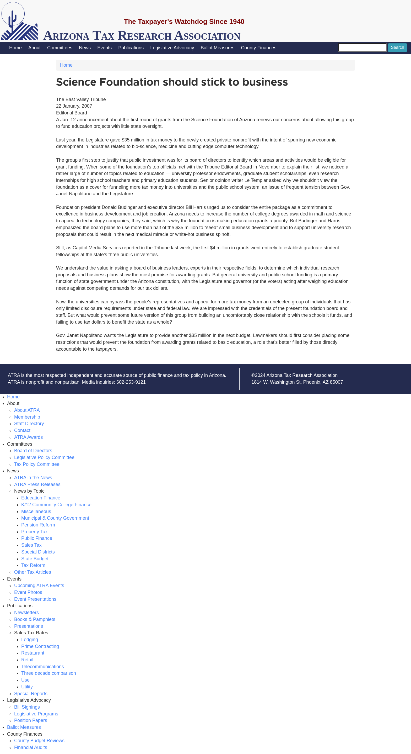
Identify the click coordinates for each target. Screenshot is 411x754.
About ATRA (27, 410)
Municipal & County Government (55, 518)
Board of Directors (33, 450)
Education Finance (40, 497)
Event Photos (28, 592)
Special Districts (38, 552)
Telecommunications (42, 666)
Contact (22, 430)
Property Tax (34, 531)
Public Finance (36, 538)
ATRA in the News (33, 477)
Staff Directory (29, 423)
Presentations (28, 626)
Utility (27, 686)
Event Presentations (35, 599)
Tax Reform (33, 565)
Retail (27, 659)
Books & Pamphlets (34, 619)
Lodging (29, 639)
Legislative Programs (36, 713)
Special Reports (30, 693)
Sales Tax (31, 545)
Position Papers (30, 720)
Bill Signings (27, 707)
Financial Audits (30, 747)
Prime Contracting (40, 646)
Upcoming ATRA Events (39, 585)
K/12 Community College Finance (56, 504)
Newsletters (26, 612)
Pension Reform (38, 525)
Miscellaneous (36, 511)
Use (25, 680)
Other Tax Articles (32, 572)
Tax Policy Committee (37, 464)
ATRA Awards (28, 437)
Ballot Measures (217, 47)
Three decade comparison (48, 673)
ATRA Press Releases (37, 484)
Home (15, 47)
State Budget (34, 558)
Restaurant (32, 653)
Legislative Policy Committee (44, 457)
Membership (27, 417)
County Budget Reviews (39, 740)
